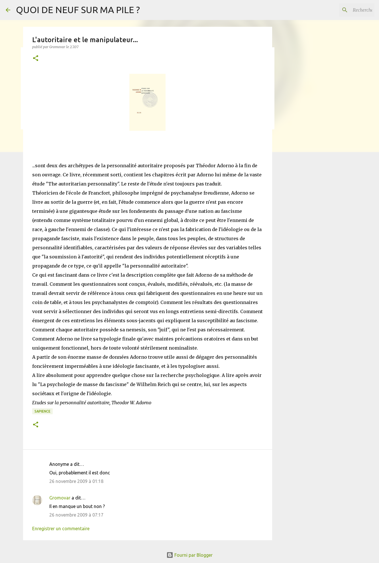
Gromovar (59, 497)
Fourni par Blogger (189, 555)
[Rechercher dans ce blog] (344, 10)
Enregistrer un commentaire (60, 528)
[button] (35, 58)
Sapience (42, 411)
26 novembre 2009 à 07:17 (76, 514)
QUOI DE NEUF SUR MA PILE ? (78, 10)
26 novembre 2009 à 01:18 (76, 481)
